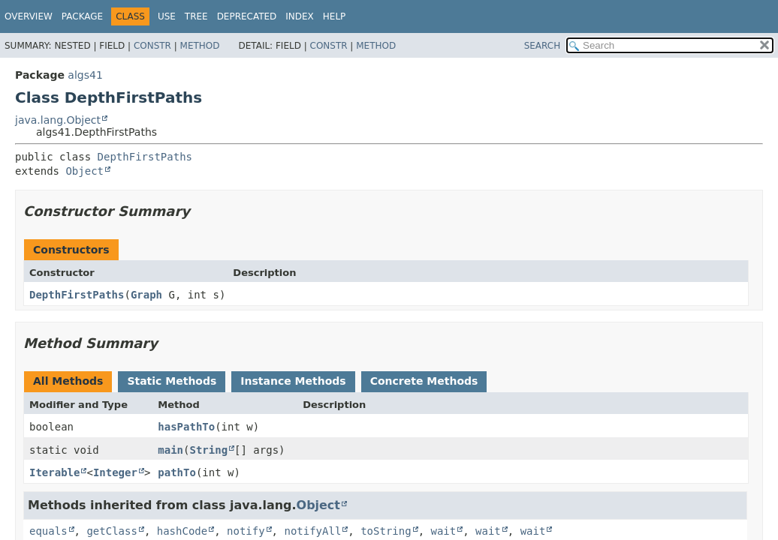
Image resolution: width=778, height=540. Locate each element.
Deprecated (247, 16)
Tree (196, 16)
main (170, 450)
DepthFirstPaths (145, 157)
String (208, 450)
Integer (115, 472)
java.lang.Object (58, 120)
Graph (146, 295)
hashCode (182, 531)
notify (246, 531)
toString (385, 531)
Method (200, 45)
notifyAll (312, 531)
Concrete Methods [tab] (424, 381)
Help (334, 16)
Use (167, 16)
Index (299, 16)
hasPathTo (186, 427)
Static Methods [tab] (171, 381)
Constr (152, 45)
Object (84, 171)
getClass (111, 531)
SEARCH (542, 45)
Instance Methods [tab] (292, 381)
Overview (29, 16)
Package (82, 16)
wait (443, 531)
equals (48, 531)
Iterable (54, 472)
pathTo (177, 472)
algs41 (85, 75)
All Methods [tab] (68, 381)
